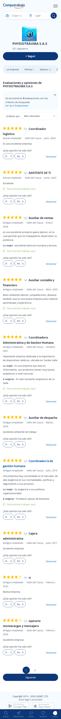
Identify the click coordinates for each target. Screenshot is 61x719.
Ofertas (29, 69)
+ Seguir (30, 56)
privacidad (37, 699)
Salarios (45, 69)
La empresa (13, 69)
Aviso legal (24, 699)
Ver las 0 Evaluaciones (16, 105)
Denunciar (51, 156)
